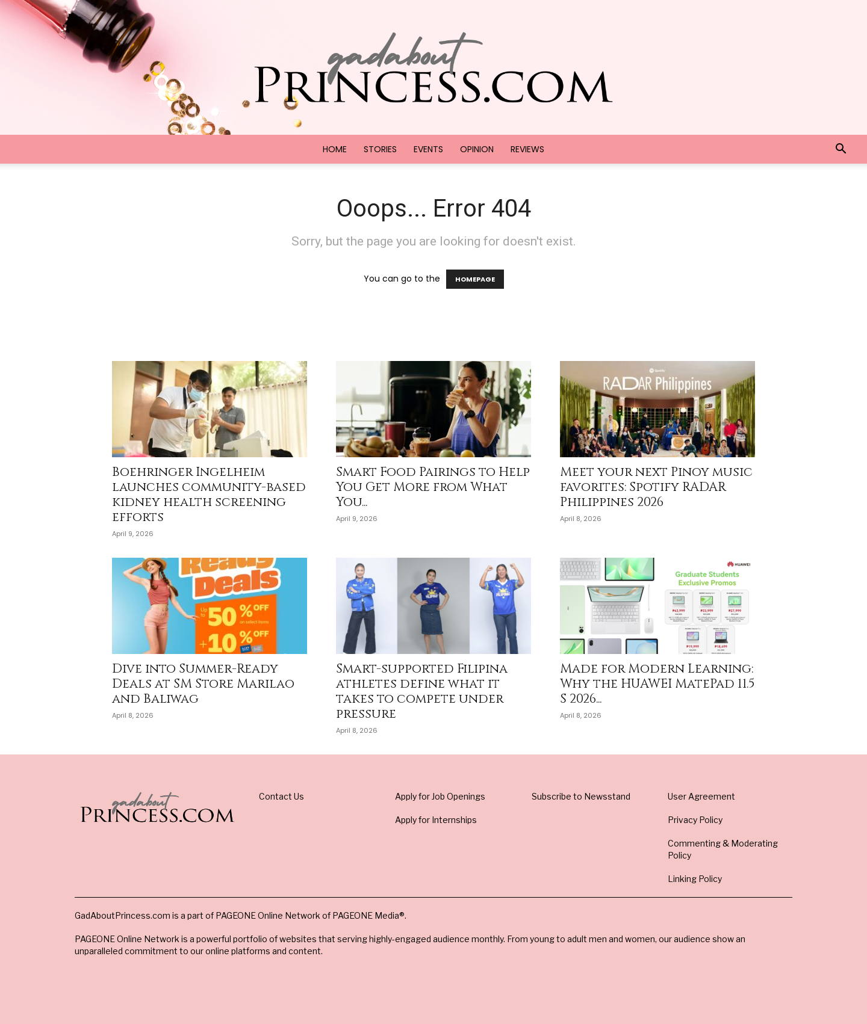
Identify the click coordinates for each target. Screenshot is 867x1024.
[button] (840, 150)
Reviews (527, 149)
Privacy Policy (695, 820)
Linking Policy (695, 879)
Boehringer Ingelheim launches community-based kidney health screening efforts (209, 495)
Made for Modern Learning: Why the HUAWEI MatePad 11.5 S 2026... (657, 684)
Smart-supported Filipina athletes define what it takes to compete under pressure (422, 692)
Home (335, 149)
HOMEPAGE (475, 279)
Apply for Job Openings (440, 796)
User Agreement (701, 796)
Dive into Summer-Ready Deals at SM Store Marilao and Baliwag (203, 684)
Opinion (477, 149)
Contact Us (281, 796)
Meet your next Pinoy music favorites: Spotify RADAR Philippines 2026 (656, 487)
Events (428, 149)
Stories (380, 149)
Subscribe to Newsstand (581, 796)
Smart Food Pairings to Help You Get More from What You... (433, 487)
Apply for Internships (436, 820)
